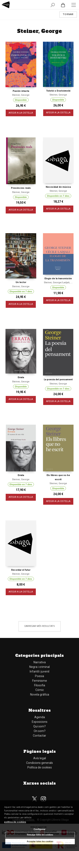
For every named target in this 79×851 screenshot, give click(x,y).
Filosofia (39, 685)
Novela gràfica (39, 694)
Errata (21, 377)
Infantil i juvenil (39, 671)
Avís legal (39, 758)
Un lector (21, 282)
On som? (40, 731)
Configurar (39, 829)
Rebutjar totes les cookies (40, 835)
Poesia (39, 676)
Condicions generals (39, 762)
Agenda (39, 717)
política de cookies (15, 822)
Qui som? (39, 726)
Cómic (39, 690)
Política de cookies (39, 767)
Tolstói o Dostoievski (58, 90)
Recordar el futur (20, 570)
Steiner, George (20, 95)
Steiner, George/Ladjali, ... (58, 282)
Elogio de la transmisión (58, 278)
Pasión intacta (21, 91)
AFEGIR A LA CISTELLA (21, 112)
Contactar (39, 735)
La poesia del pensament (58, 379)
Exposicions (39, 721)
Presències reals (21, 188)
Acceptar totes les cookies (40, 841)
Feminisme (39, 680)
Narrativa (39, 662)
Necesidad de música (58, 187)
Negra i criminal (39, 667)
